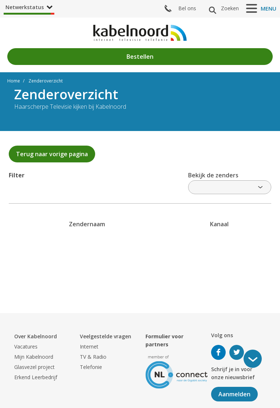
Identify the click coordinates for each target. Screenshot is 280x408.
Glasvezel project (34, 366)
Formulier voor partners (164, 340)
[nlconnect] (176, 371)
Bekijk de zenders (213, 175)
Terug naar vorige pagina (52, 154)
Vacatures (26, 346)
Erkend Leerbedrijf (35, 377)
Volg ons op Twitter (236, 352)
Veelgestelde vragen (105, 336)
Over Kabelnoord (35, 336)
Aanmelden (234, 394)
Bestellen (140, 57)
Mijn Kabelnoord (33, 356)
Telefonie (91, 366)
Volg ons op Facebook (218, 352)
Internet (89, 346)
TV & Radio (93, 356)
